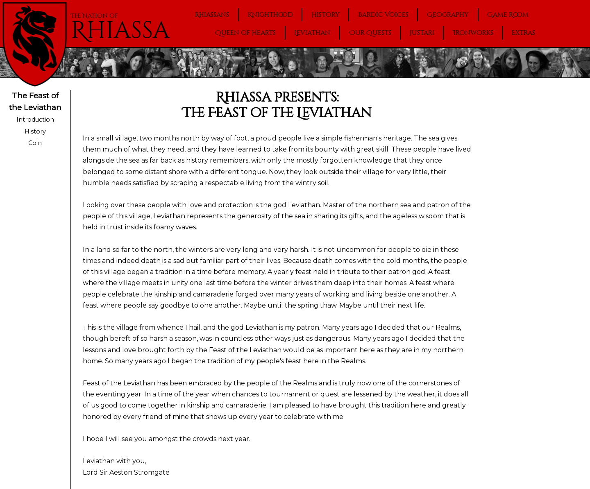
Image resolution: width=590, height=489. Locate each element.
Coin (35, 143)
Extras (523, 33)
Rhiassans (212, 14)
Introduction (35, 119)
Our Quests (370, 33)
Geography (448, 14)
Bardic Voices (383, 14)
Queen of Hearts (245, 33)
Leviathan (312, 33)
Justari (422, 33)
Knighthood (270, 14)
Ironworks (473, 33)
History (325, 14)
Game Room (508, 14)
